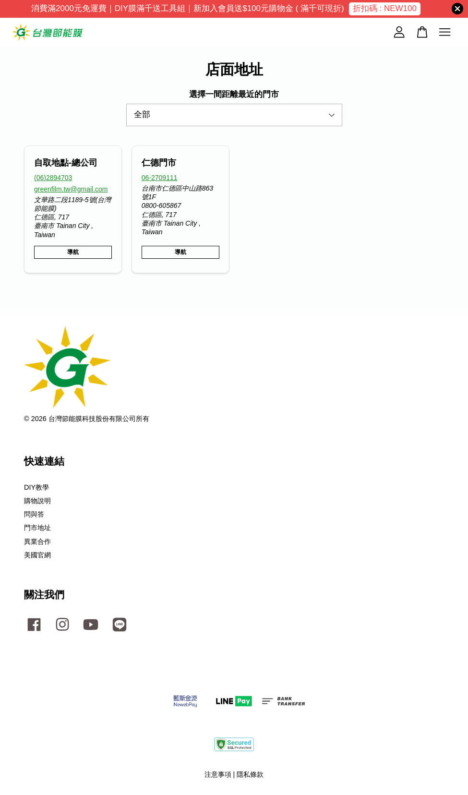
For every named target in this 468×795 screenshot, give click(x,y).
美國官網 (37, 555)
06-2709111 (160, 177)
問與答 (34, 514)
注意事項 (217, 774)
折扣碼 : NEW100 (385, 8)
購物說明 (37, 501)
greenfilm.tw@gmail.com (71, 189)
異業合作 (37, 541)
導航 (73, 252)
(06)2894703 (53, 177)
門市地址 (37, 527)
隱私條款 (250, 774)
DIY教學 (36, 487)
